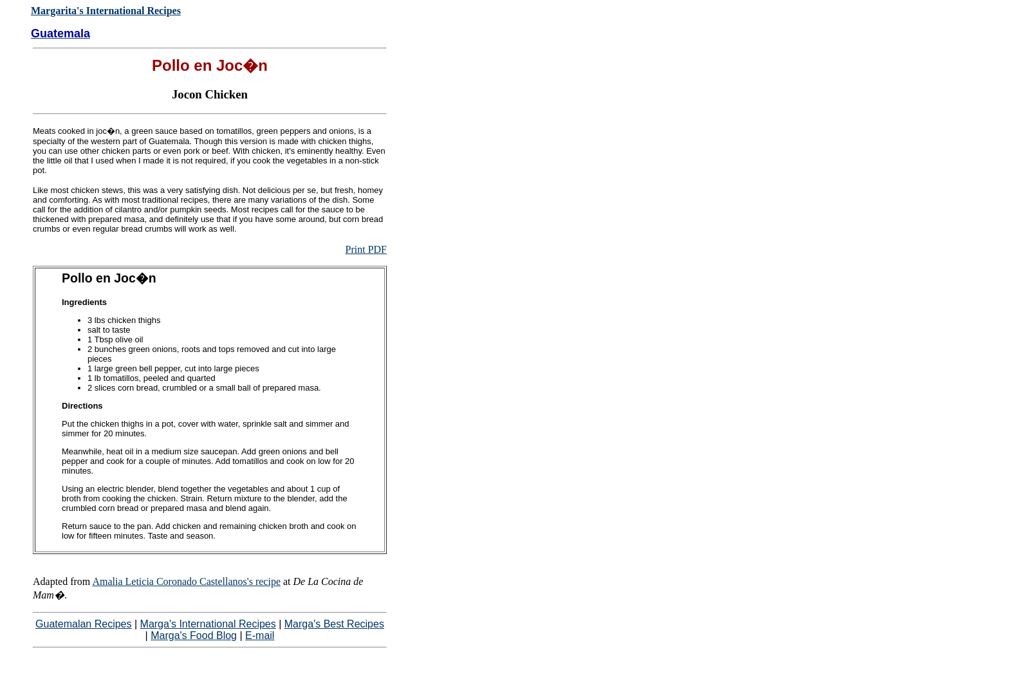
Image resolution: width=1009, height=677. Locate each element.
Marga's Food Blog (194, 635)
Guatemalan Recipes (83, 623)
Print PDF (366, 249)
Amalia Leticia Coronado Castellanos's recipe (186, 581)
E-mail (259, 635)
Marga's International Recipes (208, 623)
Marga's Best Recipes (334, 623)
